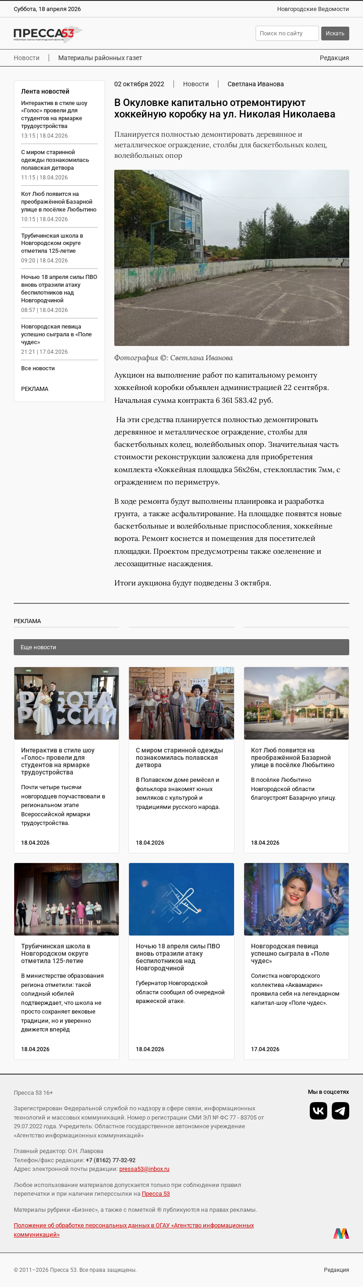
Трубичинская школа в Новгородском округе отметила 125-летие (52, 243)
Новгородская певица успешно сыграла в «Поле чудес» (56, 334)
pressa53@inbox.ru (144, 1168)
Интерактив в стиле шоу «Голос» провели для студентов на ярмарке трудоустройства (54, 115)
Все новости (38, 368)
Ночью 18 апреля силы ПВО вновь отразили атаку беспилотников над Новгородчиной (59, 288)
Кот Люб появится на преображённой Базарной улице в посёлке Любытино (58, 201)
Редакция (334, 57)
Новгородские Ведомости (313, 9)
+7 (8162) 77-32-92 (110, 1160)
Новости (26, 57)
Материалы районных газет (100, 57)
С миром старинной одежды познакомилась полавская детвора (55, 160)
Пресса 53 (156, 1193)
